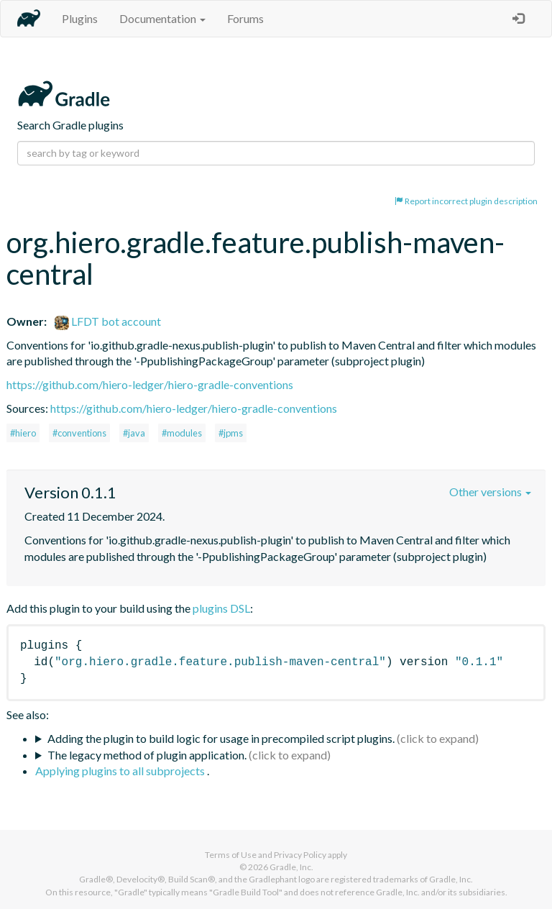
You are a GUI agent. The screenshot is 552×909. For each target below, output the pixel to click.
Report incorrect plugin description (466, 201)
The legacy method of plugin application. (147, 755)
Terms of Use (231, 854)
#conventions (79, 433)
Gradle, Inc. (291, 867)
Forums (245, 18)
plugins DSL (221, 608)
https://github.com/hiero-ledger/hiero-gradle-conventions (149, 384)
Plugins (80, 18)
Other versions (490, 491)
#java (134, 433)
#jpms (230, 433)
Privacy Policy (300, 854)
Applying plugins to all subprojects (121, 770)
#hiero (23, 433)
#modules (182, 433)
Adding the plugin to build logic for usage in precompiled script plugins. (221, 738)
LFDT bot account (108, 321)
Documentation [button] (162, 18)
